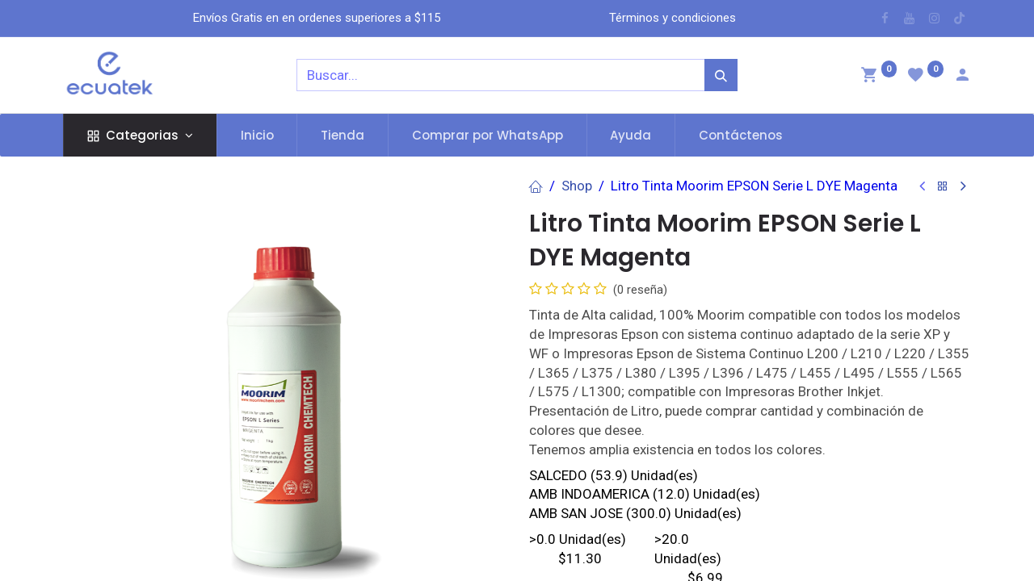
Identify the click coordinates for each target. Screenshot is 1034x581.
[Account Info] (962, 76)
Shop (576, 186)
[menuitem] (257, 135)
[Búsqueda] (721, 75)
